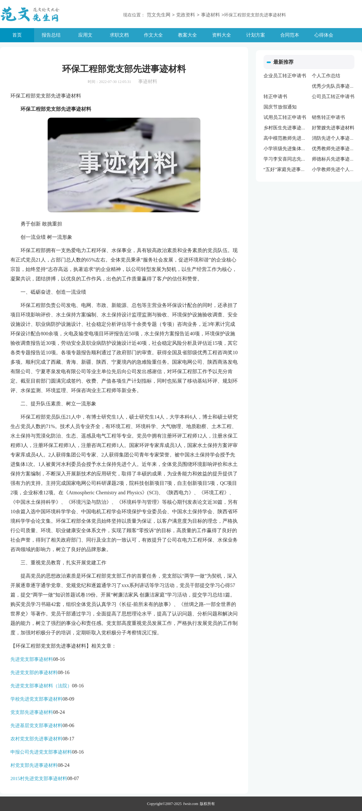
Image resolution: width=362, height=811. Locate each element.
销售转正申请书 (328, 117)
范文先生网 (158, 14)
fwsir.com (191, 804)
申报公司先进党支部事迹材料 (41, 752)
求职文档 (119, 35)
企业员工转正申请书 (285, 75)
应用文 (85, 35)
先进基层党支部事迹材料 (36, 725)
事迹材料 (210, 14)
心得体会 (323, 35)
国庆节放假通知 (280, 106)
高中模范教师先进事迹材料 (292, 138)
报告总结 (51, 35)
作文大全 (153, 35)
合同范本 (289, 35)
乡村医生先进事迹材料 (287, 127)
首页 (17, 35)
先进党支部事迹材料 (31, 659)
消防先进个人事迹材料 (335, 138)
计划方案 (255, 35)
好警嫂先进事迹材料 (333, 127)
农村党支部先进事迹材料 (36, 738)
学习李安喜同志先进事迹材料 (294, 159)
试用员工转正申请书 (285, 117)
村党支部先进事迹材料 (34, 765)
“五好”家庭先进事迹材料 (289, 169)
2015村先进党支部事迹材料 (38, 778)
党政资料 (185, 14)
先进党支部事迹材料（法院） (41, 685)
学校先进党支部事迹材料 (36, 699)
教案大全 (187, 35)
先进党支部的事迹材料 (34, 672)
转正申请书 (275, 96)
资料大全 (221, 35)
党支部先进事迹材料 (31, 712)
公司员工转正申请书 (333, 96)
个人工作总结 (326, 75)
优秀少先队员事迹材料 (335, 86)
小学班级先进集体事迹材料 (292, 148)
